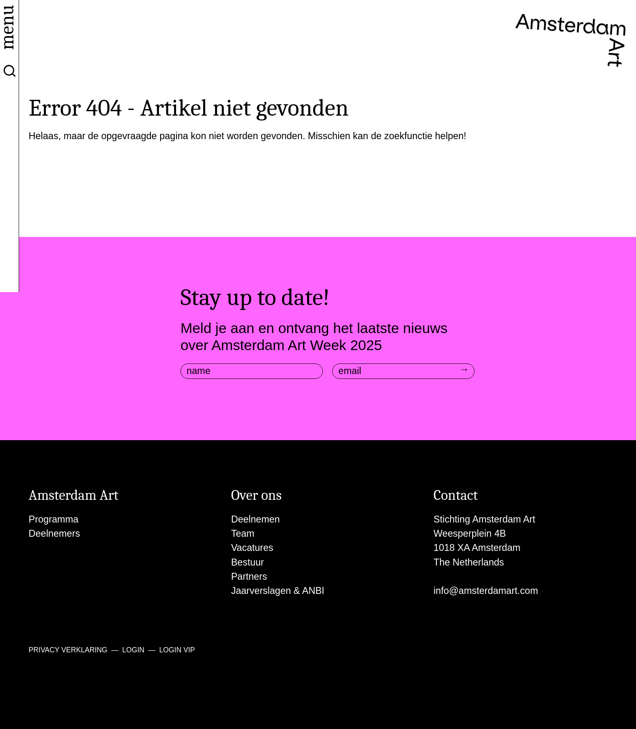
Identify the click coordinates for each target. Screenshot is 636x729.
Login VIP (177, 650)
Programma (54, 519)
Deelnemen (255, 519)
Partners (249, 576)
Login (133, 650)
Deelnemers (54, 533)
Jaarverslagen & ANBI (277, 590)
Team (242, 533)
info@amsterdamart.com (486, 590)
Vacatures (252, 547)
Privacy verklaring (68, 650)
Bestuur (247, 562)
